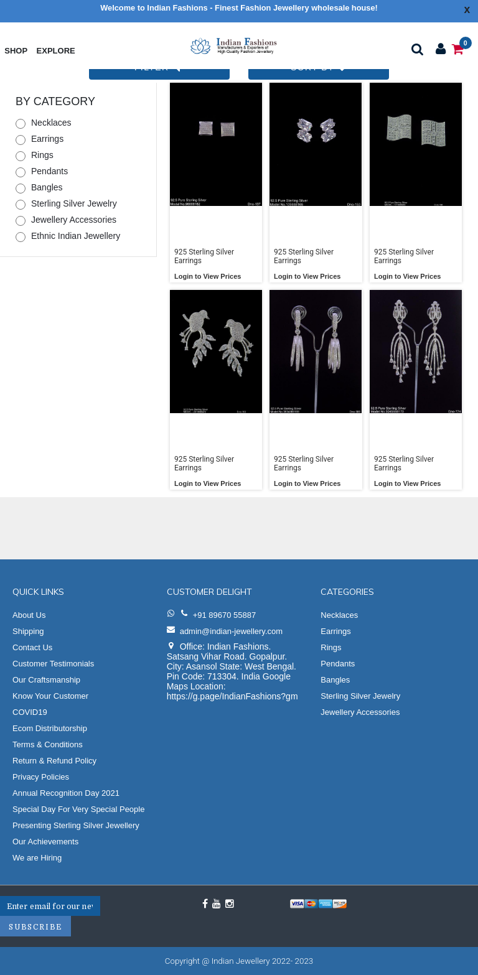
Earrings (47, 139)
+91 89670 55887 (224, 615)
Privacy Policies (40, 776)
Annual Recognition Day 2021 (66, 793)
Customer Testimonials (53, 663)
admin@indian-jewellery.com (231, 631)
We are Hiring (37, 857)
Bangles (47, 187)
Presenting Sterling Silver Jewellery (75, 825)
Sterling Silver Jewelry (74, 203)
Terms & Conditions (47, 744)
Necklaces (51, 123)
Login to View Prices (207, 276)
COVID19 (29, 712)
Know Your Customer (50, 696)
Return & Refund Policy (54, 760)
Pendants (49, 171)
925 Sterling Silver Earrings (204, 256)
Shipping (28, 631)
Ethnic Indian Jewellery (75, 236)
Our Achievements (45, 841)
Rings (42, 155)
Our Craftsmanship (46, 679)
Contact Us (32, 647)
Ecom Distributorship (49, 728)
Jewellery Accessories (73, 220)
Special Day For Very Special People (78, 809)
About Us (28, 615)
